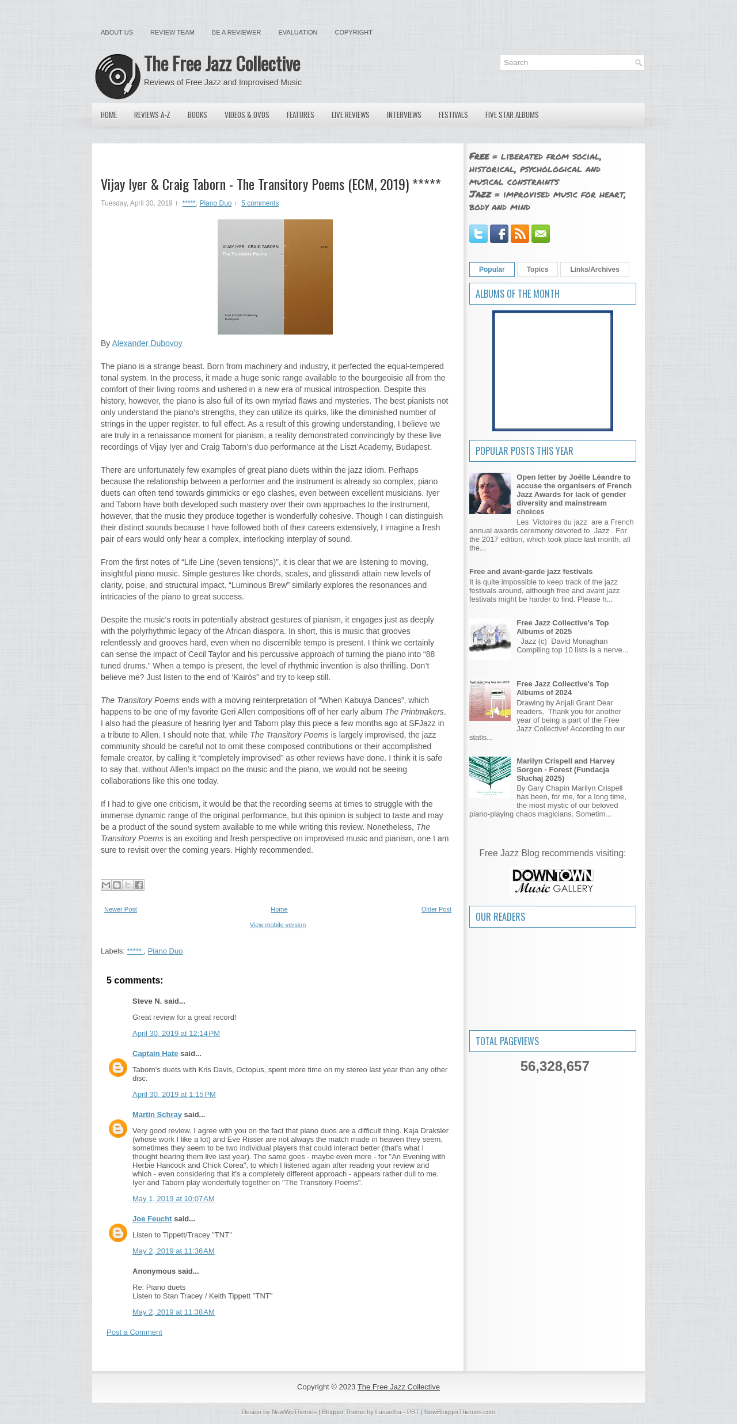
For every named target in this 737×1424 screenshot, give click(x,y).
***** (188, 203)
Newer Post (120, 909)
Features (300, 114)
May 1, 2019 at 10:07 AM (173, 1198)
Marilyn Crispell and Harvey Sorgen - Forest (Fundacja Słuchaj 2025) (565, 770)
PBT (413, 1411)
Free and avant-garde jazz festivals (531, 571)
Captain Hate (155, 1053)
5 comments (260, 203)
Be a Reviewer (236, 32)
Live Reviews (351, 114)
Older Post (436, 909)
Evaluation (297, 32)
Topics (538, 269)
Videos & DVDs (247, 114)
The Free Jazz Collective (222, 63)
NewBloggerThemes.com (460, 1411)
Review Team (172, 32)
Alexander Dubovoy (147, 343)
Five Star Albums (512, 114)
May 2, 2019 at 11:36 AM (173, 1251)
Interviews (404, 114)
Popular (492, 269)
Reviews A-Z (152, 114)
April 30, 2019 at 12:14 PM (176, 1033)
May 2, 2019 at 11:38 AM (173, 1312)
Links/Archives (594, 269)
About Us (117, 32)
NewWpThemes (294, 1411)
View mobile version (278, 924)
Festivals (453, 114)
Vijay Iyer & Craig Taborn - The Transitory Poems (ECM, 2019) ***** (271, 183)
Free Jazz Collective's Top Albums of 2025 (562, 627)
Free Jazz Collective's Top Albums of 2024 (562, 688)
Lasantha (388, 1411)
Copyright (354, 32)
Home (109, 114)
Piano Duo (215, 203)
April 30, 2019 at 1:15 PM (174, 1094)
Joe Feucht (152, 1218)
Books (197, 114)
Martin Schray (157, 1114)
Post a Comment (134, 1332)
